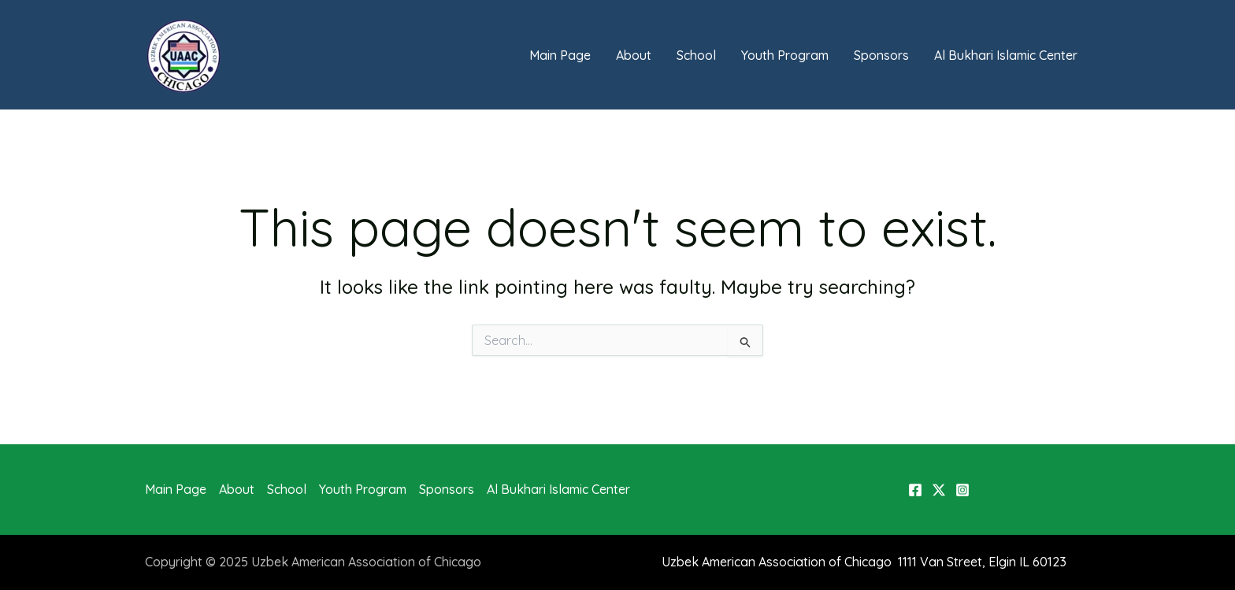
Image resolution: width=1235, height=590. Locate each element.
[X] (939, 490)
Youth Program (785, 55)
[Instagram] (962, 490)
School (696, 55)
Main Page (560, 55)
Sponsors (881, 55)
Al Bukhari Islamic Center (1005, 55)
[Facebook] (915, 490)
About (633, 55)
